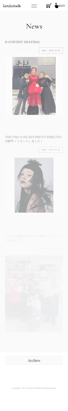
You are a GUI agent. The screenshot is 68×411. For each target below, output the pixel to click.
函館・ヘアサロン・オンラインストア (49, 5)
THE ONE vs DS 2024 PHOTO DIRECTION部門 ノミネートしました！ (33, 139)
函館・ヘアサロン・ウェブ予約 (59, 5)
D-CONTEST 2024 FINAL (22, 42)
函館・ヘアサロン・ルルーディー (12, 6)
